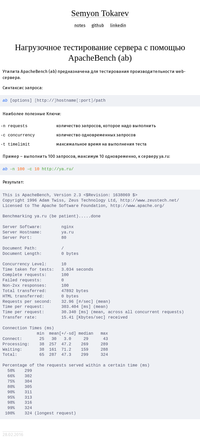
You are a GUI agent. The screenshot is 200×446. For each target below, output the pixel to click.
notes (79, 25)
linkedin (118, 25)
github (97, 25)
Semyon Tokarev (100, 13)
